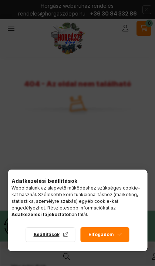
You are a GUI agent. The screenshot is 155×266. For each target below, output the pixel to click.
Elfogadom (101, 234)
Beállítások (47, 234)
